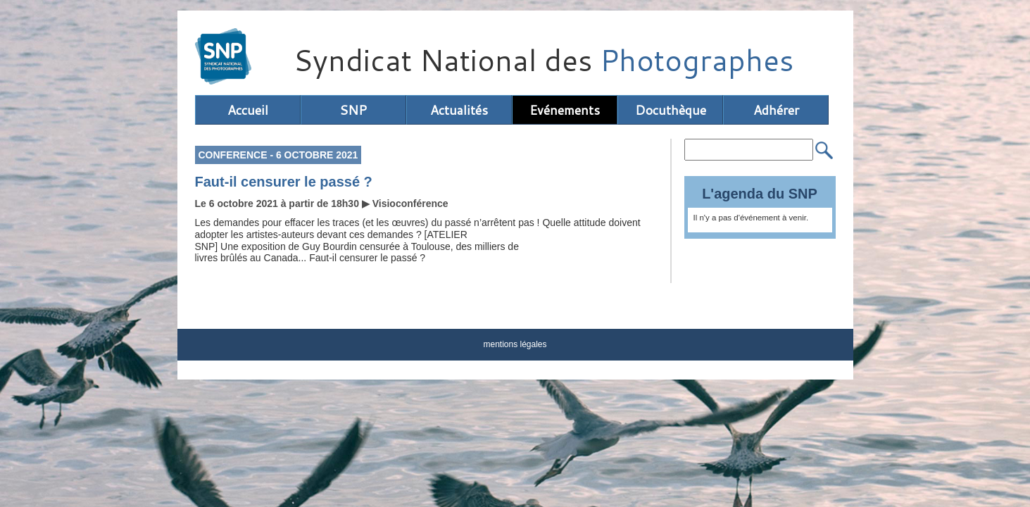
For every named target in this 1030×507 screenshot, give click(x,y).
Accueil (247, 110)
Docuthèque (670, 110)
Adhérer (776, 110)
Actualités (459, 110)
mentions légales (514, 344)
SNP (353, 110)
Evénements (564, 110)
